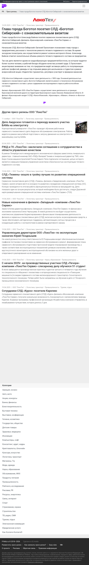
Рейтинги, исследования (13, 486)
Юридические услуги (11, 528)
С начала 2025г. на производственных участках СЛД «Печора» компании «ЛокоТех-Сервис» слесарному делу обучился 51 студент (43, 265)
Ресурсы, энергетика (11, 494)
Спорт (5, 503)
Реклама (16, 548)
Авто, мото (7, 394)
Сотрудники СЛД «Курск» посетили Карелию (29, 290)
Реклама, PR (7, 490)
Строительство (9, 511)
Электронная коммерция (13, 524)
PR (3, 12)
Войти (67, 1)
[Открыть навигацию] (84, 6)
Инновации (7, 436)
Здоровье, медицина (11, 432)
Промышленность (52, 25)
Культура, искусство (11, 453)
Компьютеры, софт (10, 440)
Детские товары (9, 427)
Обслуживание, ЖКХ (11, 473)
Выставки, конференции (13, 415)
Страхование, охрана (11, 507)
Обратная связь (29, 548)
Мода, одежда (8, 465)
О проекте (6, 548)
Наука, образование (53, 260)
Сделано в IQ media (30, 542)
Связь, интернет (9, 499)
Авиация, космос (9, 390)
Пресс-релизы (11, 12)
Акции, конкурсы (9, 398)
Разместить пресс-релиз (11, 545)
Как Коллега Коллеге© (12, 532)
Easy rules (53, 545)
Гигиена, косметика (11, 419)
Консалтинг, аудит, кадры (13, 444)
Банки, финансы (9, 402)
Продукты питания (10, 478)
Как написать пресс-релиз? (35, 545)
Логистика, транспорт (35, 25)
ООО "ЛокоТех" (18, 25)
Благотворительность (12, 406)
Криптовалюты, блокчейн (13, 448)
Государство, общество (12, 423)
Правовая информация (47, 548)
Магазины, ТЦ (8, 461)
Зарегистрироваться (79, 1)
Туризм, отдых (66, 287)
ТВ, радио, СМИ (9, 515)
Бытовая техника (9, 411)
